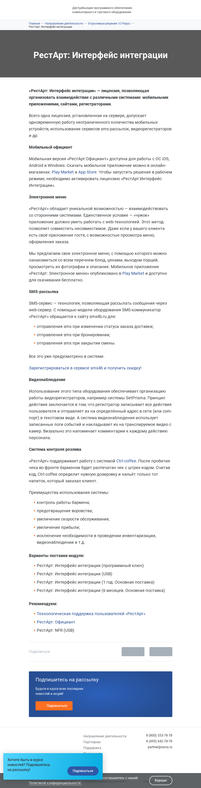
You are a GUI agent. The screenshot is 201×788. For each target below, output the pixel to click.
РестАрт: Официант (56, 621)
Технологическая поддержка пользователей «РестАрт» (91, 613)
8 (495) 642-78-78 (159, 741)
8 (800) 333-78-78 (159, 735)
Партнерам (92, 742)
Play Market (63, 172)
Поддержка (92, 748)
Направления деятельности (104, 736)
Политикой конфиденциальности (55, 783)
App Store (87, 172)
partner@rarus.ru (160, 747)
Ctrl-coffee (126, 460)
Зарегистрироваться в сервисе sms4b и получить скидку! (85, 367)
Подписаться (54, 706)
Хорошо (161, 780)
